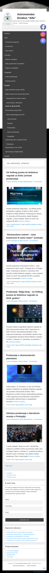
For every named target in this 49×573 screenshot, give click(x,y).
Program (10, 123)
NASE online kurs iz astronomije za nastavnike (20, 532)
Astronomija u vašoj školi (14, 102)
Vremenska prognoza (12, 42)
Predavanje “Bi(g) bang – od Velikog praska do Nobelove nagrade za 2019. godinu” (24, 295)
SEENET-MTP (11, 555)
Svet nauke (10, 557)
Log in (44, 568)
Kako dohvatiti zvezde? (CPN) (14, 89)
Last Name (8, 506)
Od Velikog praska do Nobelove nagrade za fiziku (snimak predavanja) (22, 175)
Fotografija (10, 136)
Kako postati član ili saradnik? (14, 63)
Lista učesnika (11, 119)
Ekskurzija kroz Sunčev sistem (16, 98)
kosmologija (27, 345)
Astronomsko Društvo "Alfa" (23, 563)
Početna (7, 33)
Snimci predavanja (11, 76)
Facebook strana (11, 475)
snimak (39, 224)
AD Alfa (26, 240)
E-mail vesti (9, 46)
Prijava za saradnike (11, 68)
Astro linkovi (9, 51)
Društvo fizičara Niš (12, 553)
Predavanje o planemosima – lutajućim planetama (20, 534)
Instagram (9, 473)
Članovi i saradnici (11, 59)
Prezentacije (11, 127)
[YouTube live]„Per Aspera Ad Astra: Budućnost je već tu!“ (23, 538)
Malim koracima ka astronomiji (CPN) (17, 94)
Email (7, 512)
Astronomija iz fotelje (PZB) (14, 151)
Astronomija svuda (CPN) (13, 110)
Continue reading (25, 221)
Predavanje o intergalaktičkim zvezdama (18, 536)
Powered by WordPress (19, 565)
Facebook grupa (11, 477)
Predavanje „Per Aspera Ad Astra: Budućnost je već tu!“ (22, 540)
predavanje (33, 224)
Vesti (5, 38)
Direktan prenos (10, 81)
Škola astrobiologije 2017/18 (15, 114)
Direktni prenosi (15, 224)
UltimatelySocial (38, 572)
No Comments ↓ (34, 240)
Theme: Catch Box (31, 565)
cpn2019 (27, 224)
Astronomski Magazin (13, 550)
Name (7, 499)
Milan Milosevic (28, 181)
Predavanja (10, 144)
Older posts (8, 466)
